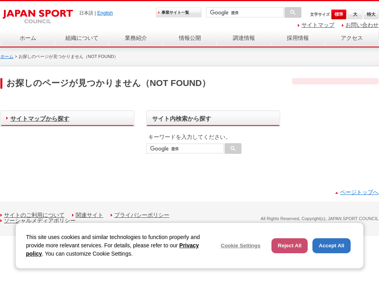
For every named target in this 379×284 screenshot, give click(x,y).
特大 (371, 14)
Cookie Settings (240, 245)
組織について (81, 38)
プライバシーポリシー (141, 215)
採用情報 (298, 38)
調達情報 (244, 38)
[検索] (244, 13)
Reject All (289, 245)
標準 (338, 14)
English (105, 13)
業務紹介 (136, 38)
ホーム (28, 38)
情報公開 (190, 38)
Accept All (331, 245)
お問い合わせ (362, 25)
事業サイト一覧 (175, 12)
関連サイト (89, 215)
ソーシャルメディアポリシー (40, 220)
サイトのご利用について (34, 215)
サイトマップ (317, 25)
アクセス (352, 38)
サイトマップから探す (39, 118)
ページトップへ (359, 192)
